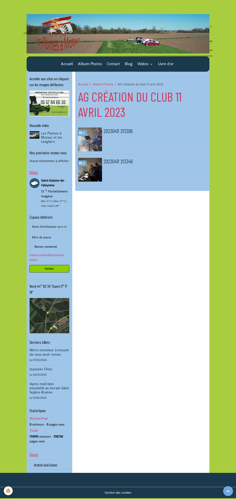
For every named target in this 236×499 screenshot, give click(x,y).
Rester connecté (45, 247)
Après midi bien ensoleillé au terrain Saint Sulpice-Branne (49, 388)
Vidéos (143, 64)
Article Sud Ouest (46, 466)
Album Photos (90, 64)
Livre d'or (166, 64)
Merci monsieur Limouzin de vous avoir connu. (49, 353)
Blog (129, 64)
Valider (49, 269)
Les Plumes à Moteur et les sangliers (51, 137)
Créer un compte (39, 255)
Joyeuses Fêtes (41, 370)
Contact (113, 64)
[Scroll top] (228, 491)
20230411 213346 (120, 161)
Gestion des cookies (118, 493)
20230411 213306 (120, 131)
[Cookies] (8, 490)
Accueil (67, 64)
